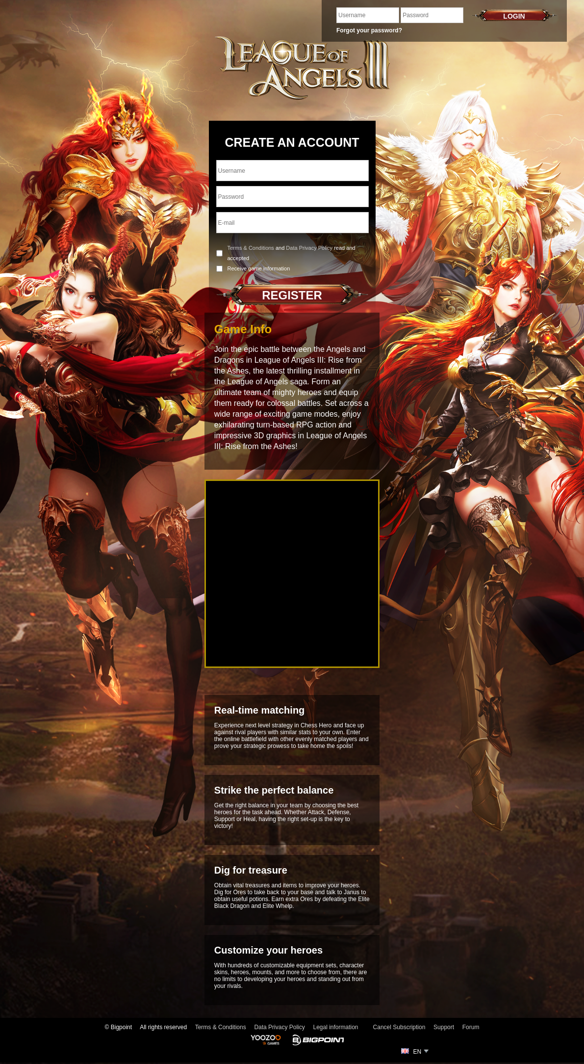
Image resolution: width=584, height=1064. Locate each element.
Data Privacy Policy (309, 248)
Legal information (335, 1027)
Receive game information (259, 268)
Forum (471, 1027)
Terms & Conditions (251, 248)
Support (443, 1027)
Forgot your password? (369, 30)
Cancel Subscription (399, 1027)
